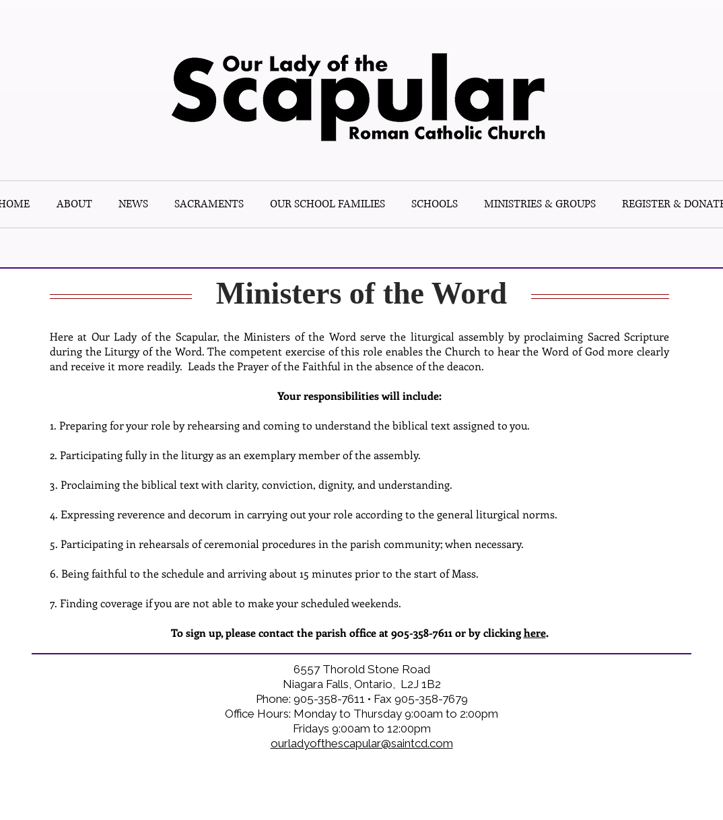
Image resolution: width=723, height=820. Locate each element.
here (535, 632)
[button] (434, 204)
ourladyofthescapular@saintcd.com (362, 743)
